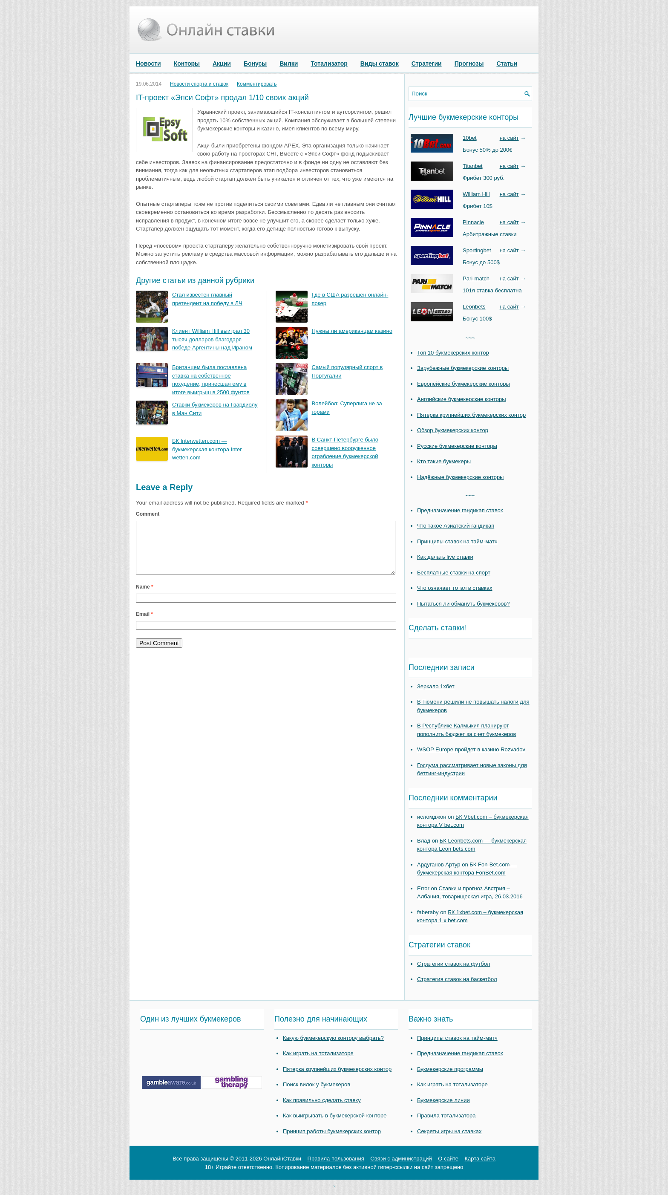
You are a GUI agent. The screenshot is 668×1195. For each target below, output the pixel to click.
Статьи (506, 63)
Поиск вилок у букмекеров (316, 1084)
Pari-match (476, 278)
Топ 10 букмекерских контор (453, 352)
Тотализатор (329, 63)
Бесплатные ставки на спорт (453, 572)
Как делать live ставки (445, 557)
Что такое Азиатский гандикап (455, 525)
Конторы (187, 63)
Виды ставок (379, 63)
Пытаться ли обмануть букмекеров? (463, 603)
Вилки (288, 63)
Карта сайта (479, 1158)
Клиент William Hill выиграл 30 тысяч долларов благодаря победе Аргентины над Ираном (212, 339)
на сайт (509, 138)
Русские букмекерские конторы (457, 446)
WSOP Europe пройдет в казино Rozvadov (471, 749)
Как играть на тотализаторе (318, 1053)
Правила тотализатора (446, 1115)
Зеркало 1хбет (436, 686)
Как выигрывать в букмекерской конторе (334, 1115)
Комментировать (256, 84)
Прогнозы (469, 63)
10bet (470, 138)
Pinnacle (473, 222)
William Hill (476, 194)
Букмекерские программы (450, 1069)
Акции (222, 63)
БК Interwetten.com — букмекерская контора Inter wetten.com (207, 449)
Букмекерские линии (443, 1100)
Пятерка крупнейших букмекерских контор (471, 415)
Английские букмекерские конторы (461, 399)
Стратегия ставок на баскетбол (457, 979)
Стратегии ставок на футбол (453, 964)
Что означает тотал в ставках (454, 588)
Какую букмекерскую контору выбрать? (333, 1038)
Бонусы (255, 63)
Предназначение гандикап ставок (460, 510)
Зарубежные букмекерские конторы (463, 368)
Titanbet (473, 166)
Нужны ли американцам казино (352, 331)
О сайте (448, 1158)
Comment (147, 514)
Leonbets (474, 306)
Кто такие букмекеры (444, 461)
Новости (148, 63)
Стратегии (427, 63)
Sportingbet (477, 250)
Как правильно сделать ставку (322, 1100)
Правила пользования (336, 1158)
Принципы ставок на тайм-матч (457, 541)
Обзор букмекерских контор (452, 430)
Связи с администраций (401, 1158)
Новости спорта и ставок (199, 84)
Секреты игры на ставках (449, 1131)
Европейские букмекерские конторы (463, 384)
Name (144, 597)
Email (144, 624)
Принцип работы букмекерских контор (332, 1131)
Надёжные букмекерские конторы (460, 477)
